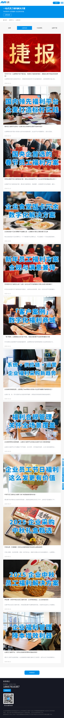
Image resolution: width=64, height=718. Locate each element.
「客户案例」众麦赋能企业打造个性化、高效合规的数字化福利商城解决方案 (27, 336)
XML (51, 714)
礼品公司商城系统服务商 (37, 710)
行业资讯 (39, 28)
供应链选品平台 (15, 710)
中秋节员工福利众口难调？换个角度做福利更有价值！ (20, 494)
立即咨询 (7, 15)
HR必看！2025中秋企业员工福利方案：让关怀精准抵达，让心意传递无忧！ (26, 599)
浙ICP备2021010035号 (37, 714)
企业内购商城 (7, 710)
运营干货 (54, 28)
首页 (5, 20)
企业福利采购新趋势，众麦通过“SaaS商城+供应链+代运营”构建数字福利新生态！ (28, 389)
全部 (9, 28)
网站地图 (46, 714)
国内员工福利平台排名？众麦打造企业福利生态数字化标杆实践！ (23, 126)
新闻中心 (11, 20)
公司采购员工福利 (25, 710)
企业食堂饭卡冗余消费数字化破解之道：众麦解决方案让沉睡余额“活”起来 (26, 231)
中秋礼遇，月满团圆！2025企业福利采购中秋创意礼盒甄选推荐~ (23, 547)
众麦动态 (18, 20)
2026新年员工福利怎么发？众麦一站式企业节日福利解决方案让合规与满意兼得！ (28, 284)
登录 (56, 2)
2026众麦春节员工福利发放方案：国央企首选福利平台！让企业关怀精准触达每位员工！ (30, 179)
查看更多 (32, 672)
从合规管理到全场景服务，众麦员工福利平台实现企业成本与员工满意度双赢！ (27, 442)
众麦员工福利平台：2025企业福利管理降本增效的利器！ (21, 652)
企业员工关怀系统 (50, 710)
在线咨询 (7, 690)
